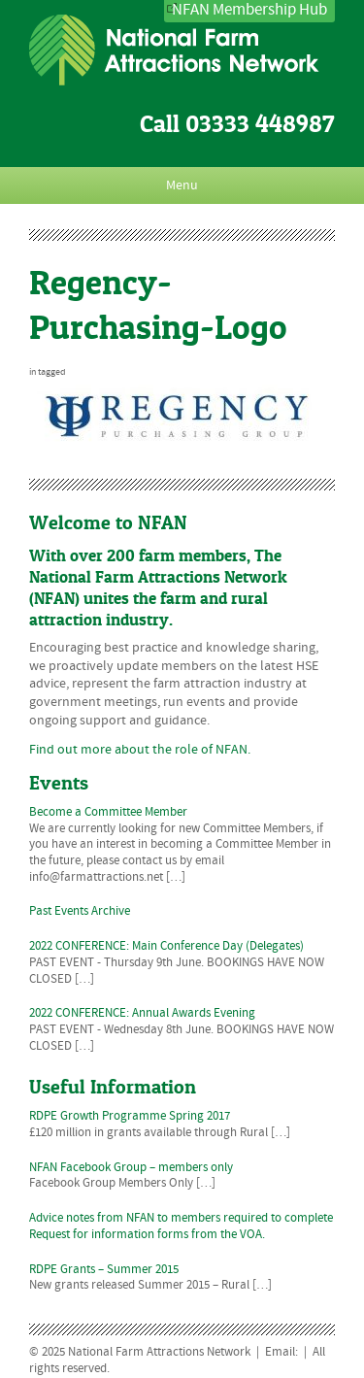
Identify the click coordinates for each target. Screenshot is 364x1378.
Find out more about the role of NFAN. (139, 749)
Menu (182, 185)
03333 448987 (260, 124)
